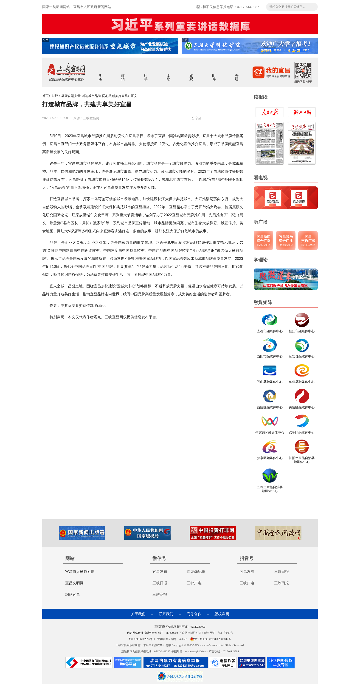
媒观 (191, 74)
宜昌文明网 (74, 583)
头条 (100, 74)
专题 (237, 74)
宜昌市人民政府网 (80, 571)
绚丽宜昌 (72, 594)
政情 (123, 74)
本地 (169, 74)
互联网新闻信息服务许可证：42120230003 (180, 626)
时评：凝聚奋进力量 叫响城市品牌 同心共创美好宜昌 (90, 96)
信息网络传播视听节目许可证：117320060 (152, 632)
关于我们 (138, 614)
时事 (146, 74)
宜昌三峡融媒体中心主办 (66, 79)
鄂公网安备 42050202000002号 (210, 639)
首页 (45, 96)
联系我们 (166, 614)
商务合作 (194, 614)
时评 (214, 74)
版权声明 (221, 614)
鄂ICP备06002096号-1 (142, 639)
